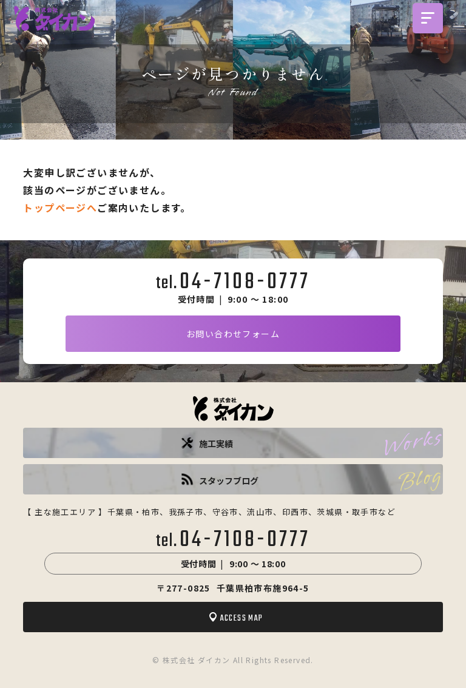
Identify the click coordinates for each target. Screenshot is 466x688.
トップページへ (60, 207)
